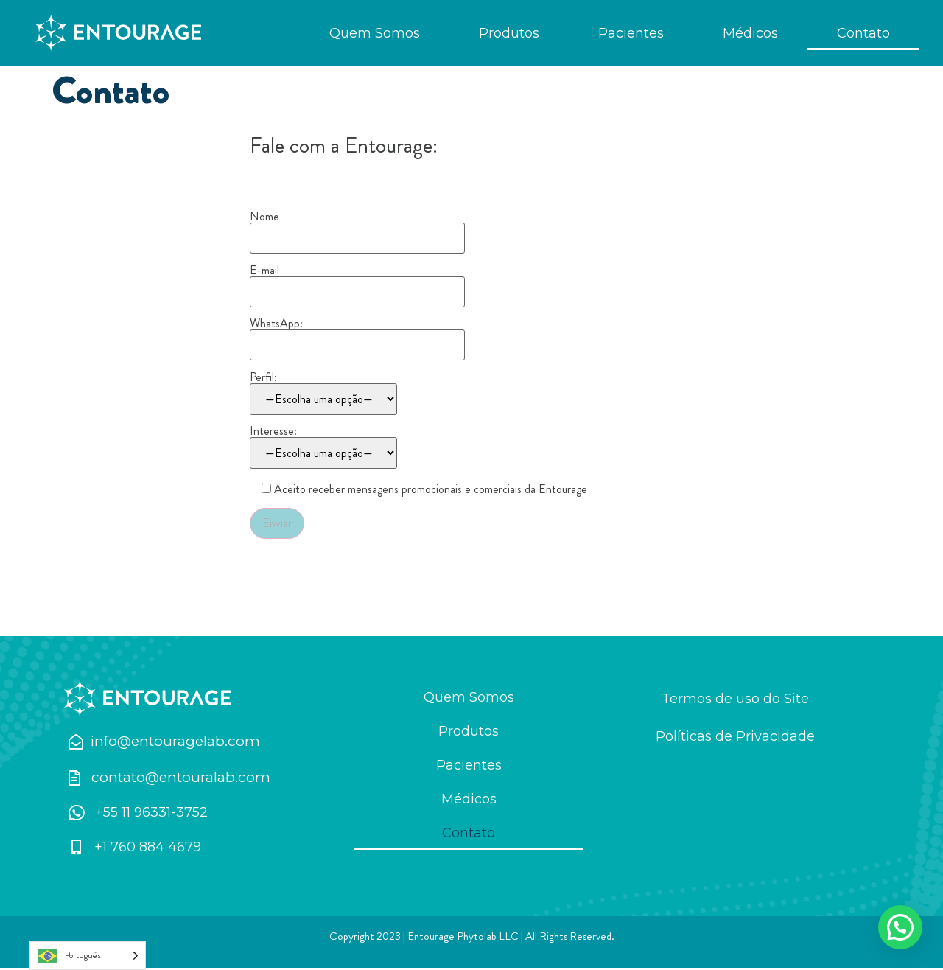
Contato (863, 33)
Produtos (509, 33)
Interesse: (323, 449)
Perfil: (323, 395)
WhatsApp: (357, 337)
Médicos (750, 33)
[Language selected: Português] (87, 955)
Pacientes (631, 33)
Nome (357, 231)
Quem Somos (374, 33)
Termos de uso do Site (735, 701)
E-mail (357, 284)
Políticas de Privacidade (735, 738)
